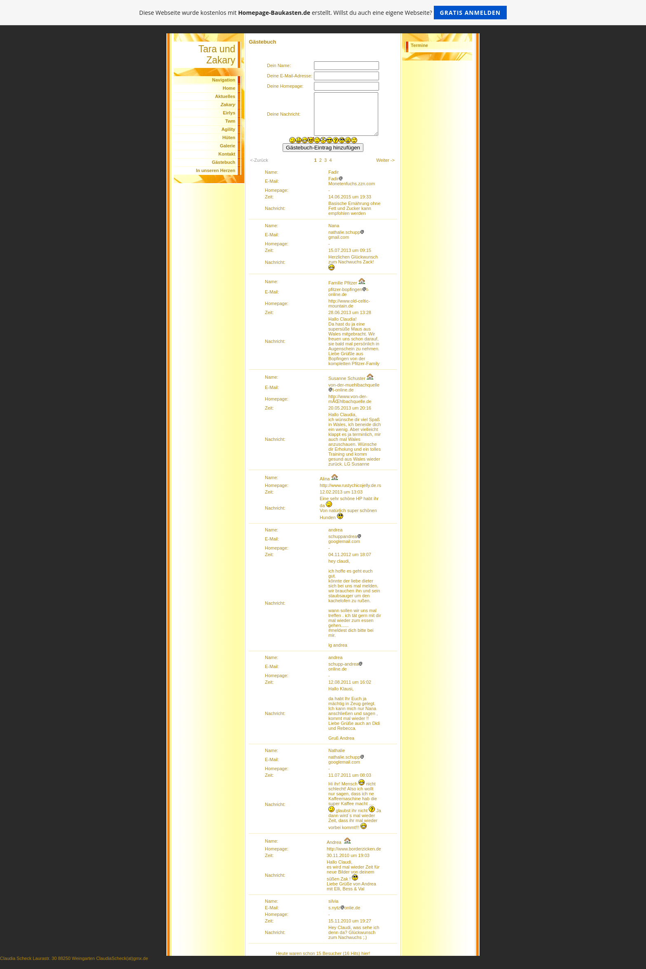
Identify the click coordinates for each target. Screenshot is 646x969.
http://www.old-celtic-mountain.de (349, 303)
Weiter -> (385, 160)
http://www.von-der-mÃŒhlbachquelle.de (350, 399)
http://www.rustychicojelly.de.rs (350, 485)
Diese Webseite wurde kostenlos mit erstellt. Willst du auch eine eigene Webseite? (323, 12)
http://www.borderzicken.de (354, 848)
